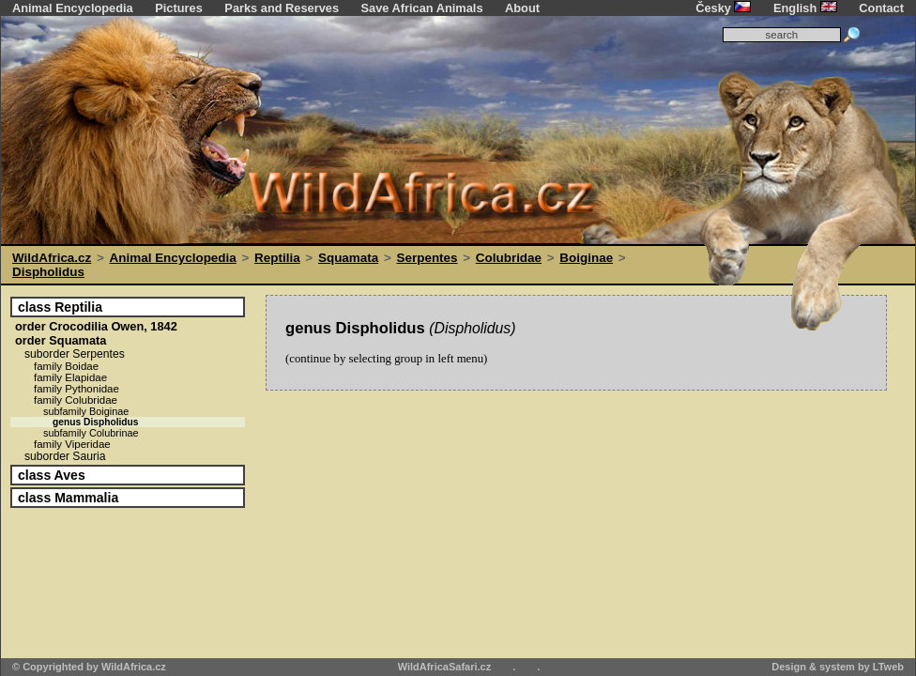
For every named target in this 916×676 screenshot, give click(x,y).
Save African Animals (422, 8)
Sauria (65, 456)
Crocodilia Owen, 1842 (96, 326)
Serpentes (427, 258)
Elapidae (70, 377)
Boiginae (586, 258)
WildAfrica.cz (51, 258)
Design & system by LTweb (837, 666)
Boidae (66, 366)
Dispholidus (48, 272)
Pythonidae (76, 388)
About (522, 8)
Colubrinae (91, 432)
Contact (881, 8)
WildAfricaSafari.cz (445, 666)
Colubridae (509, 258)
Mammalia (68, 497)
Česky (723, 8)
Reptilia (277, 258)
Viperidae (72, 444)
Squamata (348, 258)
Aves (51, 475)
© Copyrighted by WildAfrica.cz (89, 666)
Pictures (179, 8)
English (805, 8)
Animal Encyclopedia (72, 8)
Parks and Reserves (281, 8)
